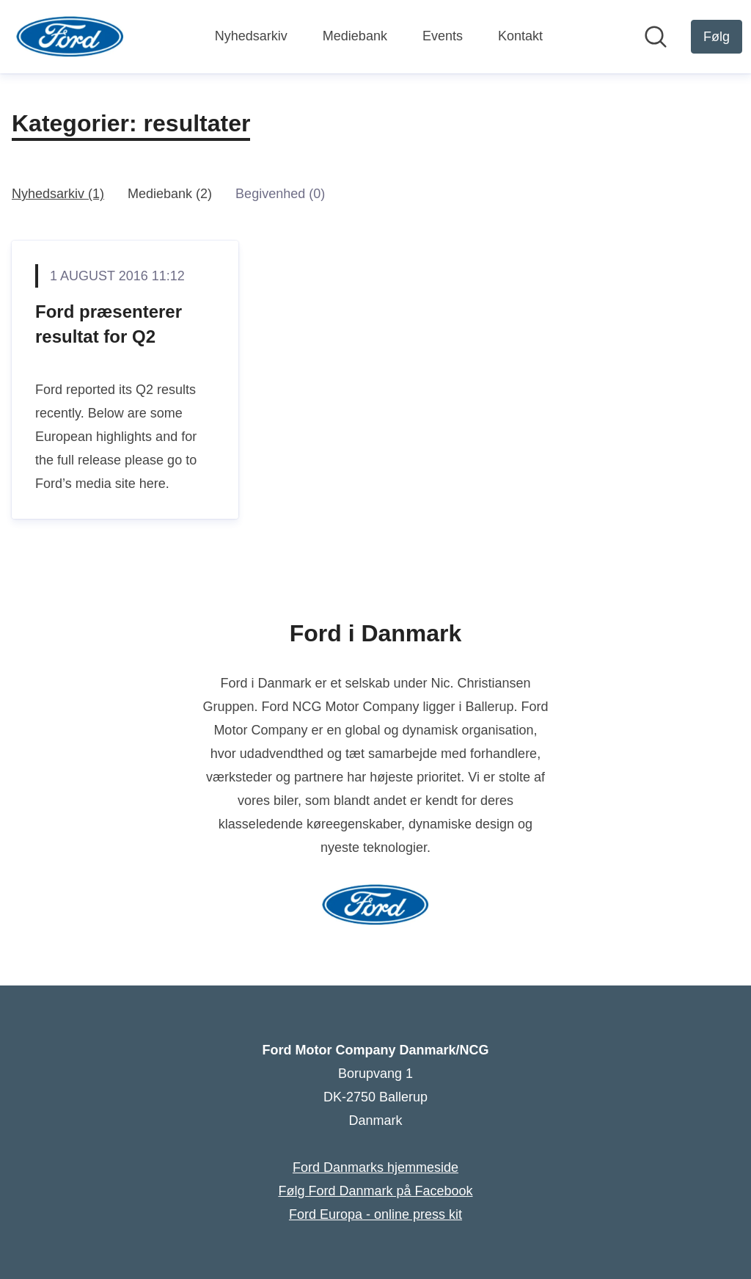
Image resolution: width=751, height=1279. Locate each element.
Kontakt (520, 36)
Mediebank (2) (170, 193)
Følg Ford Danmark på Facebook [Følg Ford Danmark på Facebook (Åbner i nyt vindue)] (375, 1191)
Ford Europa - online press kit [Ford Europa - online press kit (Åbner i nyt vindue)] (375, 1214)
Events (442, 36)
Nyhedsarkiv (251, 36)
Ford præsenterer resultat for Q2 (108, 324)
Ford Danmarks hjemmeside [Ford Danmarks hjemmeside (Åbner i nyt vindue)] (375, 1167)
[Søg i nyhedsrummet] (655, 36)
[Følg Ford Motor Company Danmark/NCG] (716, 37)
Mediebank (355, 36)
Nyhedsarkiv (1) (58, 193)
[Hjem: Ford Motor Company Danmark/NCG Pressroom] (70, 37)
